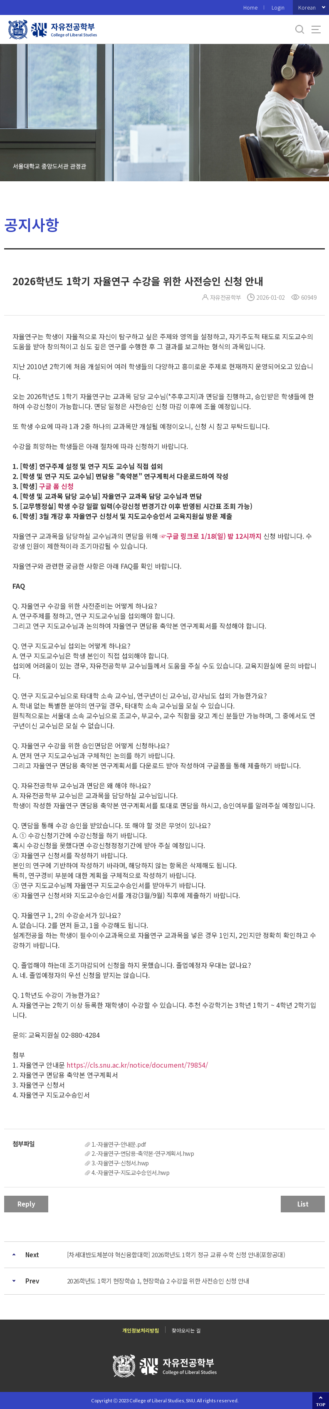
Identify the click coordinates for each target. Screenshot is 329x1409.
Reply (26, 1203)
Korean (307, 7)
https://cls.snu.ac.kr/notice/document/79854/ (136, 1065)
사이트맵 (316, 29)
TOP (320, 1404)
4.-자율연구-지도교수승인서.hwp (130, 1172)
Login (278, 7)
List (303, 1203)
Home (250, 7)
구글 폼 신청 (56, 486)
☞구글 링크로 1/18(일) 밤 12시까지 (211, 536)
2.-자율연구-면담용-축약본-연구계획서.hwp (143, 1153)
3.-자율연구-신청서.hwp (120, 1163)
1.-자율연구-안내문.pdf (119, 1144)
